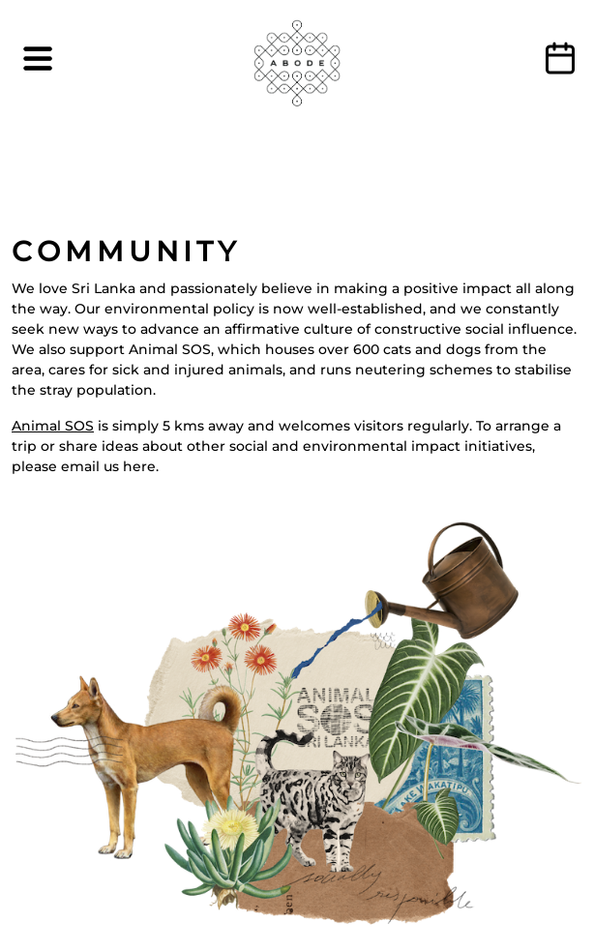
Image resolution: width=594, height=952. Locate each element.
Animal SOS (53, 425)
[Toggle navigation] (38, 58)
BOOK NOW (560, 58)
